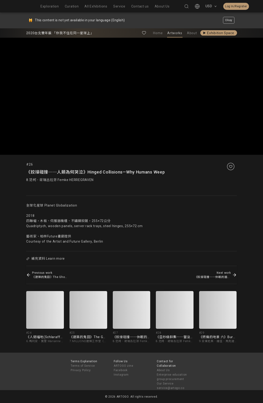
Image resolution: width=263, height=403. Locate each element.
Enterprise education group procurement (172, 377)
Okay (228, 20)
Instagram (121, 374)
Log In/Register (236, 6)
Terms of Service (83, 365)
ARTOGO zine (123, 365)
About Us (163, 370)
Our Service (165, 383)
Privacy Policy (81, 370)
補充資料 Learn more (45, 258)
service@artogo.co (170, 388)
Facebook (121, 370)
